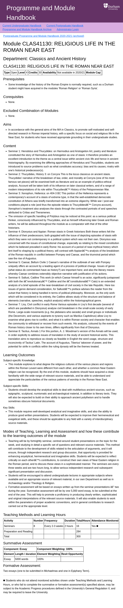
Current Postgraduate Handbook (64, 25)
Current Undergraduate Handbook (22, 25)
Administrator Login (68, 29)
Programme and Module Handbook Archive (27, 29)
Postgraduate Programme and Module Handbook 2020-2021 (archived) (43, 36)
